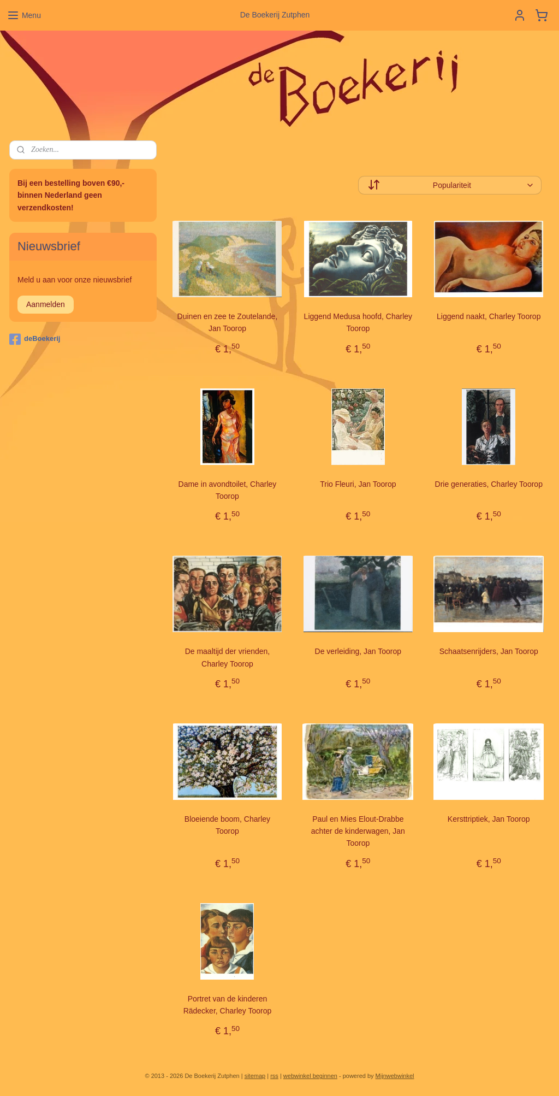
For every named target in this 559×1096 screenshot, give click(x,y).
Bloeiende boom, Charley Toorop (227, 825)
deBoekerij (34, 339)
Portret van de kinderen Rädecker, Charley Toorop (227, 1004)
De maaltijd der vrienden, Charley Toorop (227, 657)
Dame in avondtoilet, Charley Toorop (228, 490)
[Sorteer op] (450, 185)
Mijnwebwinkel (395, 1076)
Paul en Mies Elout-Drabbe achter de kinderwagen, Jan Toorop (358, 831)
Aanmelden (45, 304)
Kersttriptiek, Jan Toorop (489, 819)
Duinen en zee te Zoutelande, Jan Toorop (227, 322)
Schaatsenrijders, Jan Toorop (488, 651)
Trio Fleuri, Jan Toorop (358, 484)
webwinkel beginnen (310, 1076)
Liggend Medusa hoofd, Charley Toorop (358, 322)
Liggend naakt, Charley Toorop (488, 316)
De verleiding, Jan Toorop (358, 651)
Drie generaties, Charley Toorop (489, 484)
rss (274, 1076)
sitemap (255, 1076)
